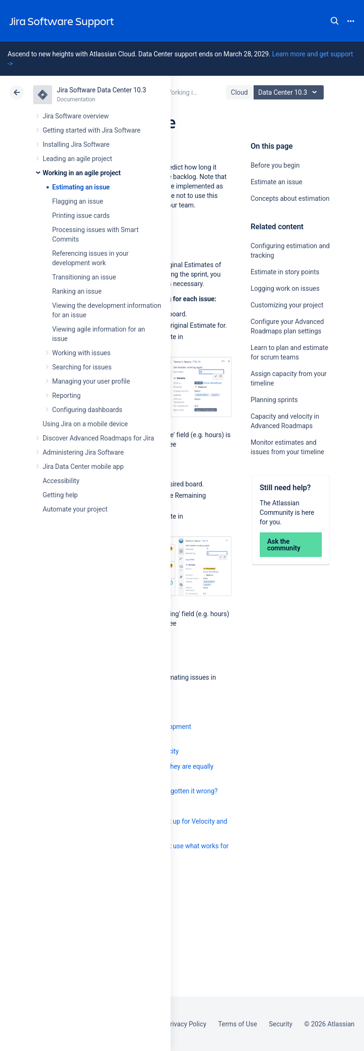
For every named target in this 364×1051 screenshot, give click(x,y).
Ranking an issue (76, 291)
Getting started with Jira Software (91, 130)
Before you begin (275, 165)
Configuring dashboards (87, 409)
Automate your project (75, 509)
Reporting (66, 395)
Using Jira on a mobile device (85, 424)
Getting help (60, 495)
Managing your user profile (91, 381)
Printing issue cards (81, 215)
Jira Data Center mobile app (83, 466)
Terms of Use (237, 1024)
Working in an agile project (82, 173)
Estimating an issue (81, 187)
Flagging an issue (77, 201)
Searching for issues (81, 367)
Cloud (239, 92)
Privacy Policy (186, 1024)
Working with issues (81, 353)
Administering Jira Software (83, 452)
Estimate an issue (276, 182)
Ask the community (283, 545)
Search (334, 20)
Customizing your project (287, 305)
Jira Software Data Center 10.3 (101, 90)
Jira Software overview (76, 116)
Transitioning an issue (84, 277)
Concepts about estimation (290, 198)
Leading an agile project (77, 158)
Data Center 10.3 (289, 92)
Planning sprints (274, 400)
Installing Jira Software (76, 144)
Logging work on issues (285, 288)
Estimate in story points (285, 272)
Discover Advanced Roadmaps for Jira (98, 438)
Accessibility (61, 481)
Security (280, 1024)
